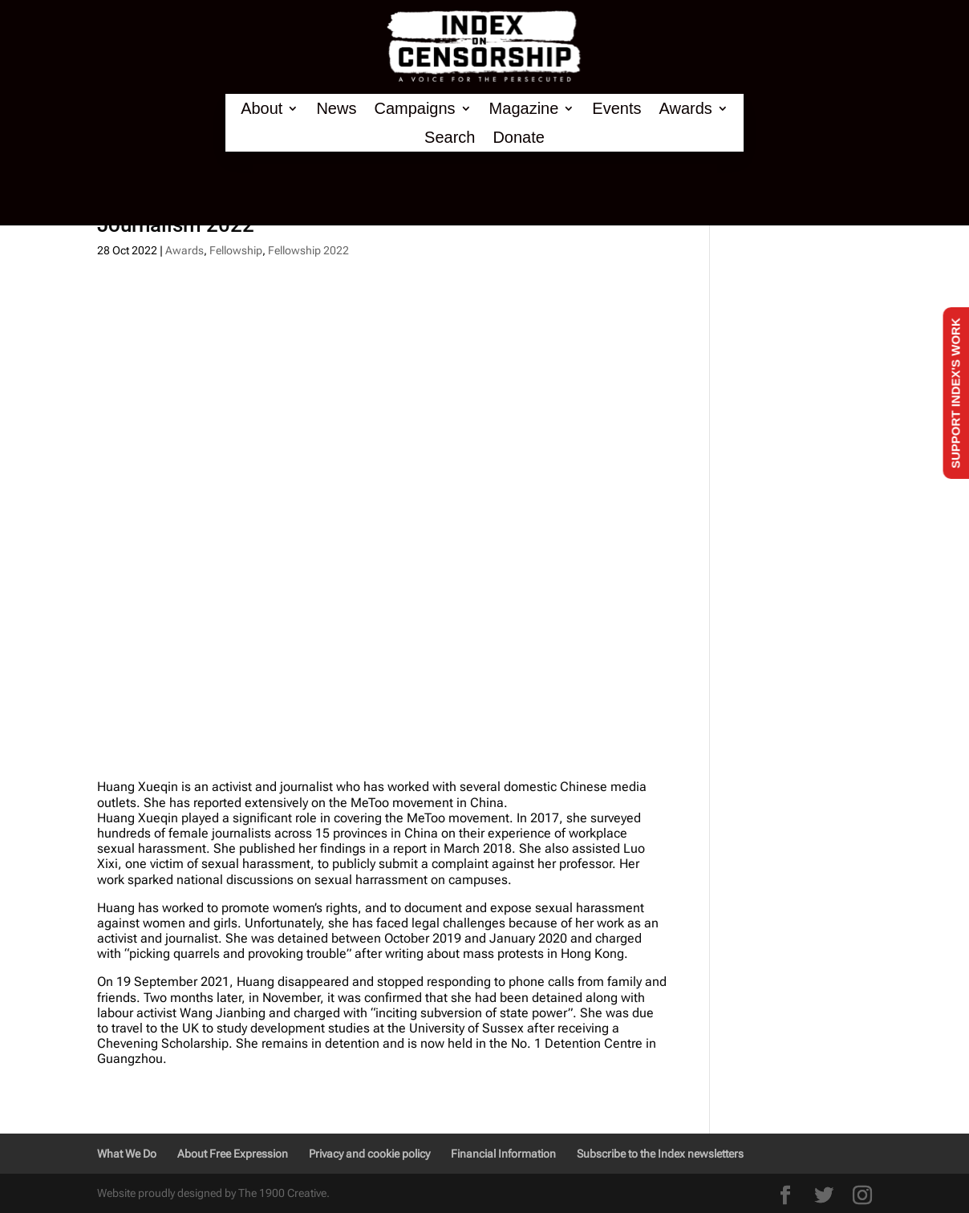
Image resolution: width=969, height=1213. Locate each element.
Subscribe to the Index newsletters (660, 1153)
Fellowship (235, 250)
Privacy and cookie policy (369, 1153)
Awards (685, 108)
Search (449, 137)
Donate (519, 137)
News (336, 108)
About (261, 108)
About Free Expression (232, 1153)
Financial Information (503, 1153)
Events (616, 108)
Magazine (524, 108)
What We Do (126, 1153)
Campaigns (414, 108)
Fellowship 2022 (308, 250)
